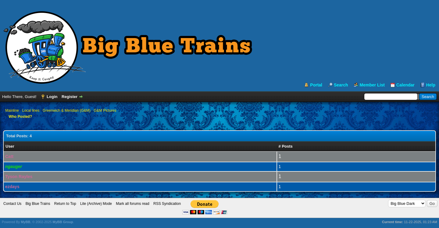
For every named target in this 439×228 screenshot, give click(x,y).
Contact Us (12, 204)
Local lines (31, 110)
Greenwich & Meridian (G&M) (67, 110)
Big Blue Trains (38, 204)
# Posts (286, 146)
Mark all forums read (132, 204)
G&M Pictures (105, 110)
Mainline (12, 110)
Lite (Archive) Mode (96, 204)
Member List (371, 84)
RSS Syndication (167, 204)
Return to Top (65, 204)
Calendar (405, 84)
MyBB (25, 222)
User (9, 146)
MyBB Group (62, 222)
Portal (316, 84)
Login (52, 96)
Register (69, 96)
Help (430, 84)
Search (341, 84)
